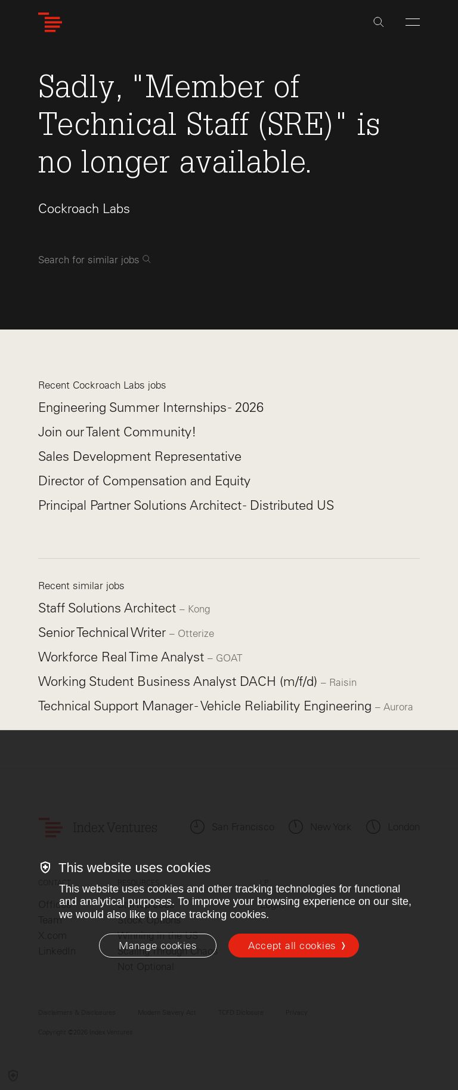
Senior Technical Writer (103, 632)
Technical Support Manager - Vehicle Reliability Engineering (206, 706)
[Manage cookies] (157, 945)
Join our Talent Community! (117, 432)
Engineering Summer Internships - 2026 (151, 407)
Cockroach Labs (84, 209)
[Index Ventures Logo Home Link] (50, 22)
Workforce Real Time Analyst (123, 657)
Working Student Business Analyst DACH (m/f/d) (179, 681)
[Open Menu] (413, 22)
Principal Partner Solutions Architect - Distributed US (186, 505)
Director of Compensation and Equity (144, 481)
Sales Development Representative (140, 456)
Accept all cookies (292, 946)
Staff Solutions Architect (109, 608)
